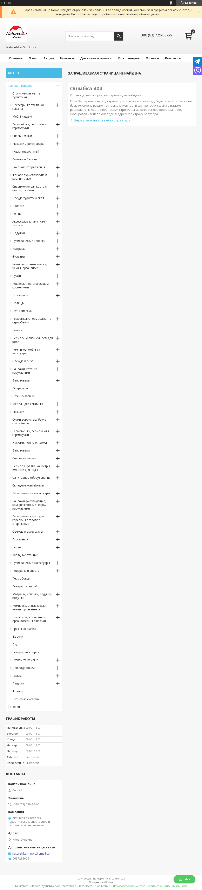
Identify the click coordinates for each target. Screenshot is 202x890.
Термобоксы (21, 578)
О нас (33, 58)
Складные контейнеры (28, 485)
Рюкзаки (18, 412)
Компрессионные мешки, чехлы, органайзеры (29, 266)
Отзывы (152, 58)
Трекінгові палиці (24, 629)
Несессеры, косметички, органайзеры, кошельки (29, 619)
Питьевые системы (25, 699)
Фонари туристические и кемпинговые (29, 177)
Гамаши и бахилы (24, 159)
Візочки (17, 636)
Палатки (18, 206)
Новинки (67, 58)
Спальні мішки (22, 136)
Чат (184, 879)
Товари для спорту (25, 652)
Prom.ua (120, 878)
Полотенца (20, 295)
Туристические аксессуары (31, 493)
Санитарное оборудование (31, 477)
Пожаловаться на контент (129, 886)
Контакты (173, 58)
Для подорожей (23, 668)
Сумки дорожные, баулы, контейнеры (29, 421)
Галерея (14, 707)
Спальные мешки (24, 458)
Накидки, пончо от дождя (30, 442)
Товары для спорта (26, 571)
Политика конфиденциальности (167, 886)
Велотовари (21, 450)
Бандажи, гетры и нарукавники (24, 370)
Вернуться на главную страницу (102, 120)
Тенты (16, 214)
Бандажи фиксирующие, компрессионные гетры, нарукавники (29, 504)
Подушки (18, 233)
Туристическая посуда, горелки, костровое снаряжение (28, 520)
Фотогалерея (129, 58)
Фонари (17, 691)
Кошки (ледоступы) (25, 151)
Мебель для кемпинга (27, 404)
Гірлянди (18, 303)
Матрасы (18, 249)
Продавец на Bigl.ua (101, 882)
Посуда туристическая (28, 198)
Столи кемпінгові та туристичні (26, 95)
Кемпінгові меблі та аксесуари (26, 351)
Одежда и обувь (23, 361)
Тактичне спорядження (28, 167)
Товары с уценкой (25, 586)
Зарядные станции (25, 555)
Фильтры (18, 256)
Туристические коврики (28, 241)
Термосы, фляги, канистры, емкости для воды (31, 468)
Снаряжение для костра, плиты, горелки (29, 188)
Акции (48, 58)
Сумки (16, 276)
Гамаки (17, 330)
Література (20, 388)
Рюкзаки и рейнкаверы (28, 144)
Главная (15, 58)
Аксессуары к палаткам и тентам (29, 223)
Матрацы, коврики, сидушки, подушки (32, 596)
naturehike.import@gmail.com (32, 853)
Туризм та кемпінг (25, 660)
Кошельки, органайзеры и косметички (30, 285)
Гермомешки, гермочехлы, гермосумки (31, 433)
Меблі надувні (22, 116)
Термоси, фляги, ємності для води (32, 340)
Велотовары (21, 380)
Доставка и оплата (96, 58)
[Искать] (118, 36)
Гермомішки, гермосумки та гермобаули (32, 320)
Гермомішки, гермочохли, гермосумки (30, 126)
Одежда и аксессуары (27, 531)
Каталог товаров (20, 85)
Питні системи (22, 311)
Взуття (17, 644)
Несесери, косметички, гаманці (28, 107)
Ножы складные (23, 396)
